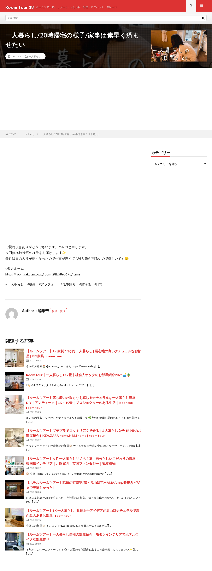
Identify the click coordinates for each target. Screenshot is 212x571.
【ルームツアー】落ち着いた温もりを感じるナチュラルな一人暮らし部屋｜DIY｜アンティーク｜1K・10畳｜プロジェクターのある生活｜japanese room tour (82, 405)
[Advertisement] (106, 102)
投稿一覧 (57, 314)
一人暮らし (35, 59)
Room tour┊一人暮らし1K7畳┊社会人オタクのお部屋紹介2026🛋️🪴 (78, 378)
